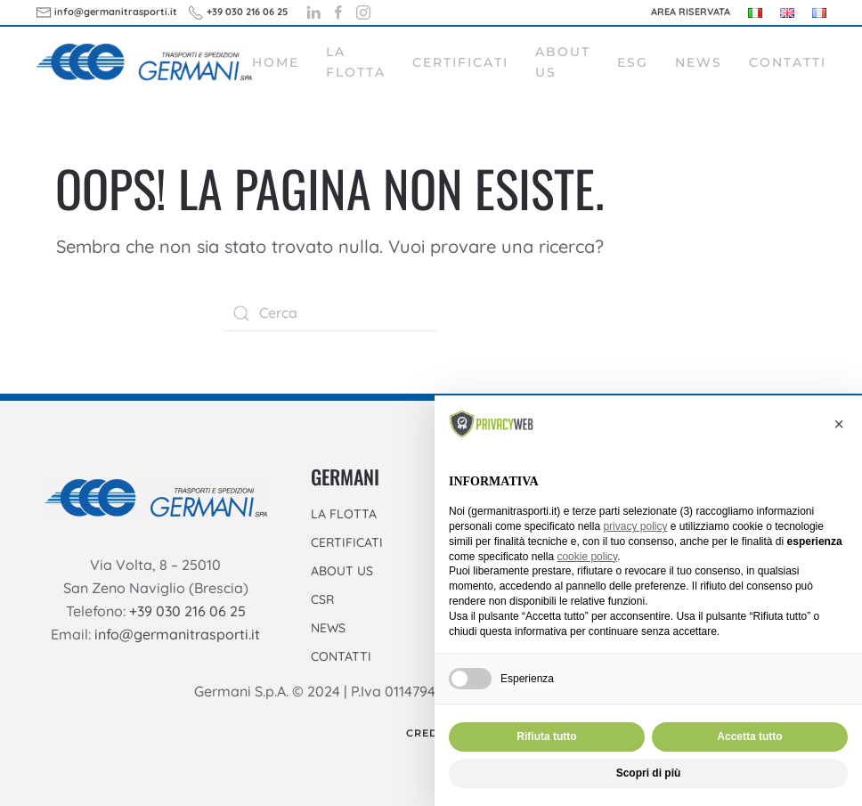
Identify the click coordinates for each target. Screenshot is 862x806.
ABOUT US (342, 571)
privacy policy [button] (635, 526)
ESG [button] (632, 62)
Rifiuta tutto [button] (546, 736)
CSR (322, 599)
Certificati (460, 62)
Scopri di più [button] (648, 773)
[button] (839, 424)
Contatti (787, 62)
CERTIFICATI (347, 542)
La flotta (356, 62)
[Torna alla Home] (144, 62)
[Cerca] (330, 313)
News (698, 62)
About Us (562, 62)
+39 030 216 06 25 (187, 611)
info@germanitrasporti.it (177, 634)
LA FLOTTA (344, 514)
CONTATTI (341, 656)
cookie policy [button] (587, 556)
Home (275, 62)
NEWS (328, 628)
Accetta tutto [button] (749, 736)
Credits (431, 733)
